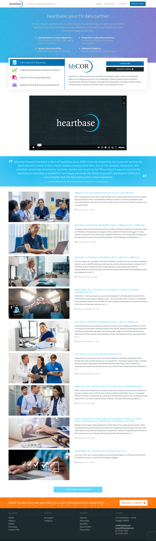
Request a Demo (125, 69)
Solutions (110, 4)
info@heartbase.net (123, 525)
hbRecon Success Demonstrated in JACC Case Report (104, 192)
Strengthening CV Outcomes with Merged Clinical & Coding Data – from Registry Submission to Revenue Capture (108, 419)
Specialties (84, 523)
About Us (83, 517)
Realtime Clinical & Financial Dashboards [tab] (35, 85)
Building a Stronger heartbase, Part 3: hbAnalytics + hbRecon (110, 225)
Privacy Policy (85, 529)
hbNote (11, 523)
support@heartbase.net (124, 528)
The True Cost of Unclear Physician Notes (98, 354)
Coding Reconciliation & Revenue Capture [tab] (36, 70)
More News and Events (78, 489)
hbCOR (11, 517)
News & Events (85, 526)
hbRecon (12, 520)
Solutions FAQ (14, 529)
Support (122, 4)
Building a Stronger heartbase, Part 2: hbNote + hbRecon (107, 257)
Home (98, 4)
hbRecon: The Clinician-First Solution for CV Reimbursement (108, 386)
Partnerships (84, 520)
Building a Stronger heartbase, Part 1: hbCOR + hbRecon (106, 321)
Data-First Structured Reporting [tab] (31, 77)
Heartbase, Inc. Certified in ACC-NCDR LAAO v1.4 (101, 450)
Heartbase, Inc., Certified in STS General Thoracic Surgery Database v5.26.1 (107, 290)
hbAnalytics (13, 526)
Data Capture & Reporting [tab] (28, 62)
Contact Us (48, 520)
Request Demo (137, 4)
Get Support (48, 517)
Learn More (125, 63)
